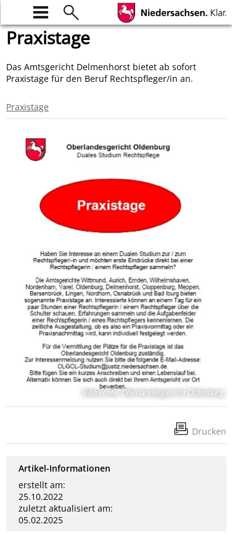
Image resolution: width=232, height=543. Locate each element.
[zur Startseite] (13, 11)
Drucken (209, 431)
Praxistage (27, 107)
